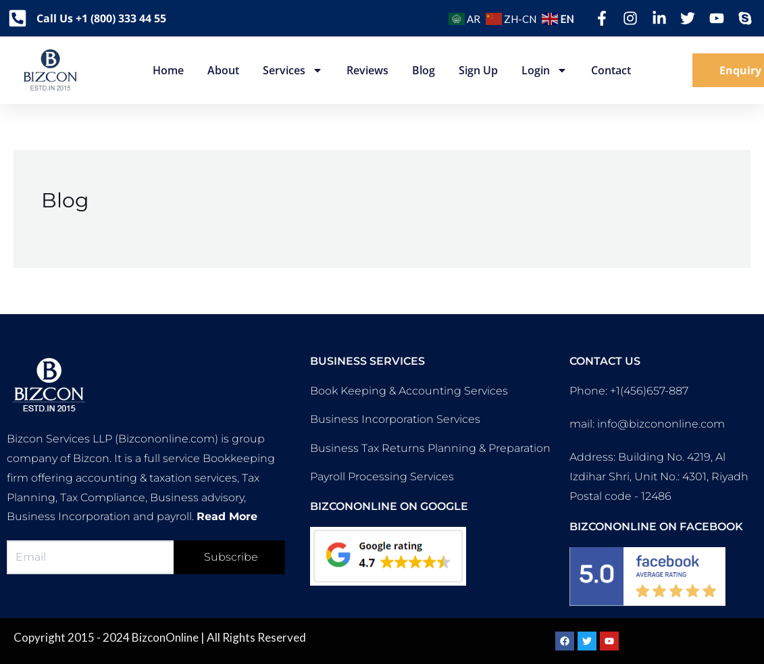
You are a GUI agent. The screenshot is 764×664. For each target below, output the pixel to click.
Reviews (367, 70)
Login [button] (544, 70)
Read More (227, 516)
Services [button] (293, 70)
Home (168, 70)
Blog (423, 70)
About (223, 70)
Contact (611, 70)
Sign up (478, 70)
